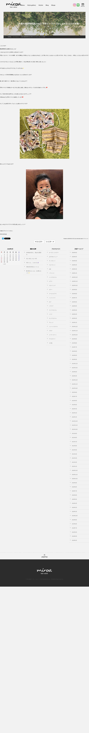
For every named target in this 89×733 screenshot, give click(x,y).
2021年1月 (74, 466)
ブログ (50, 330)
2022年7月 (74, 396)
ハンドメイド (52, 297)
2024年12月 (75, 326)
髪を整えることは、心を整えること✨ (33, 271)
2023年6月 (74, 371)
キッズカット (52, 260)
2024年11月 (75, 330)
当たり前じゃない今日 (31, 258)
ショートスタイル (53, 326)
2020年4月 (74, 503)
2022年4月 (74, 408)
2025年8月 (74, 293)
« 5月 (4, 264)
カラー (50, 289)
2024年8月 (74, 343)
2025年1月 (74, 322)
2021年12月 (75, 421)
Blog (47, 5)
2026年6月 (74, 252)
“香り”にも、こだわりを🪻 (32, 262)
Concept (15, 5)
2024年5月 (74, 355)
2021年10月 (75, 429)
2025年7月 (74, 297)
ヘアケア (51, 306)
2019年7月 (74, 528)
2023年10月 (75, 367)
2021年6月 (74, 445)
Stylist (41, 5)
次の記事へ (50, 241)
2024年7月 (74, 347)
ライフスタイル (53, 310)
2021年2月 (74, 462)
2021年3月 (74, 458)
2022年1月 (74, 417)
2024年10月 (75, 334)
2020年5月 (74, 499)
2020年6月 (74, 495)
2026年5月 (74, 256)
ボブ (50, 302)
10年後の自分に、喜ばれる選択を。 (33, 253)
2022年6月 (74, 400)
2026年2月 (74, 269)
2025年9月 (74, 289)
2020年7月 (74, 491)
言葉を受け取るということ (32, 266)
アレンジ (51, 322)
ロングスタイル (53, 318)
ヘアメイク (51, 273)
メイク (50, 314)
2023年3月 (74, 376)
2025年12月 (75, 277)
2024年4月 (74, 359)
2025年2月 (74, 318)
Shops (53, 5)
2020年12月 (75, 470)
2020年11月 (75, 474)
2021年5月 (74, 450)
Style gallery (31, 5)
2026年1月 (74, 273)
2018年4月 (74, 540)
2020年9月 (74, 482)
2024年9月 (74, 338)
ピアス (50, 281)
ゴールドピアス (53, 293)
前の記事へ (39, 241)
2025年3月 (74, 314)
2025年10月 (75, 285)
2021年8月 (74, 437)
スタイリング (52, 285)
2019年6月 (74, 532)
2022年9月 (74, 392)
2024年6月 (74, 351)
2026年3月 (74, 265)
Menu (23, 5)
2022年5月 (74, 404)
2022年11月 (75, 384)
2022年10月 (75, 388)
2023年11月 (75, 363)
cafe (50, 269)
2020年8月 (74, 487)
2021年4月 (74, 454)
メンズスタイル (53, 277)
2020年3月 (74, 507)
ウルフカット (52, 265)
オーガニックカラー (54, 252)
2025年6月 (74, 302)
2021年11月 (75, 425)
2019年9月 (74, 519)
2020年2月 (74, 511)
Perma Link (86, 238)
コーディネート (53, 334)
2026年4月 (74, 260)
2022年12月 (75, 380)
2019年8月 (74, 523)
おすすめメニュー (53, 256)
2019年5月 (74, 536)
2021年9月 (74, 433)
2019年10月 (75, 515)
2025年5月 (74, 306)
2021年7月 (74, 441)
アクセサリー (52, 338)
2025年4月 (74, 310)
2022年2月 (74, 412)
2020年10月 (75, 478)
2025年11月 (75, 281)
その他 (50, 343)
